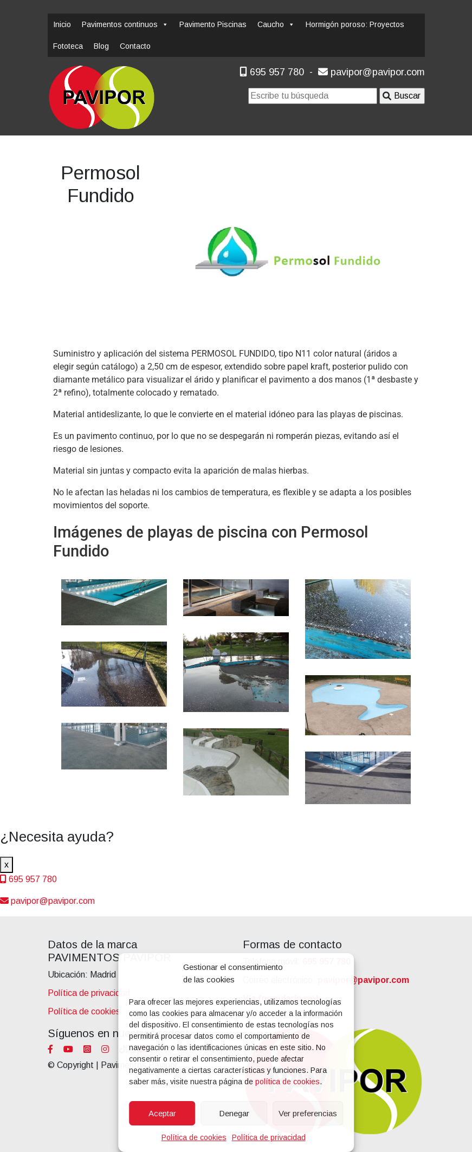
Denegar (234, 1113)
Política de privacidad (269, 1137)
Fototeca (68, 46)
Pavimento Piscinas (213, 24)
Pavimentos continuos (125, 24)
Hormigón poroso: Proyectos (355, 24)
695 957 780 (272, 72)
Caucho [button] (276, 24)
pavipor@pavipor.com (371, 72)
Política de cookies (194, 1137)
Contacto (135, 46)
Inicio (62, 24)
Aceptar (162, 1113)
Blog (101, 46)
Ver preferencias (308, 1113)
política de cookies (287, 1081)
